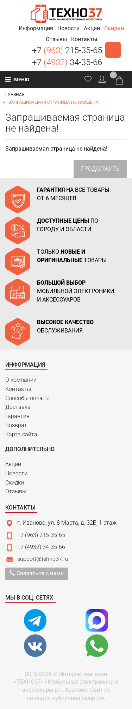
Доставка (18, 407)
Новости (16, 473)
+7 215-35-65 (67, 50)
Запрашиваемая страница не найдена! (54, 102)
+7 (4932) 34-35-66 (41, 547)
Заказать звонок (113, 50)
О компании (21, 379)
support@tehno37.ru (42, 559)
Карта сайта (21, 434)
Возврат (16, 425)
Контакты (18, 389)
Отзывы (15, 491)
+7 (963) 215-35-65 (41, 535)
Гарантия (17, 416)
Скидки (14, 482)
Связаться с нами (37, 573)
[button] (36, 28)
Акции (13, 464)
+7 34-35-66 (67, 62)
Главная (15, 94)
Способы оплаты (27, 398)
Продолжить (100, 168)
